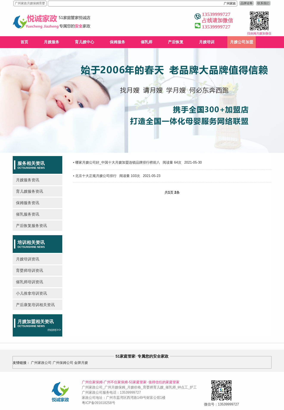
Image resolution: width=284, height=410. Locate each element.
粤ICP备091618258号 (98, 403)
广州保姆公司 (63, 363)
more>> (54, 330)
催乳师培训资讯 (29, 282)
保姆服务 (117, 42)
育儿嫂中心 (84, 42)
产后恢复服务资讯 (31, 226)
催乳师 (146, 42)
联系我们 (263, 3)
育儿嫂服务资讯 (29, 191)
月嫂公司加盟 (241, 42)
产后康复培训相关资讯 (35, 305)
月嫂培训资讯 (27, 259)
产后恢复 (175, 42)
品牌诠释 (246, 3)
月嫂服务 (51, 42)
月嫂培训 (206, 42)
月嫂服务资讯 (27, 180)
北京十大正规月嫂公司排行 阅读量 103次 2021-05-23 (118, 176)
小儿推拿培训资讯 (31, 293)
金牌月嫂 (81, 363)
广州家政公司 (41, 363)
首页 (24, 42)
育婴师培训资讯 (29, 270)
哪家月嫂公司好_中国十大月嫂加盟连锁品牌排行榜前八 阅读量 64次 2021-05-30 (138, 162)
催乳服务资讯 (27, 214)
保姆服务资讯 (27, 203)
